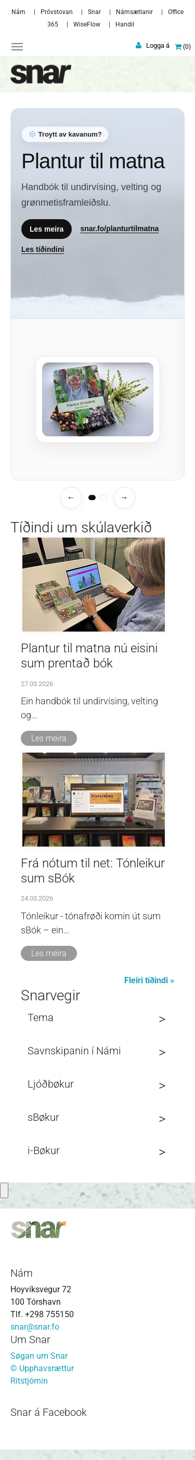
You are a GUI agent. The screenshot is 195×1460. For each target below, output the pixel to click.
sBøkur (43, 1117)
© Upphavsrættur (42, 1368)
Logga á (158, 45)
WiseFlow (86, 24)
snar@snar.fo (34, 1327)
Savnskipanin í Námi (74, 1050)
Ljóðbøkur (51, 1084)
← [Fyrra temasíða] (71, 497)
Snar (94, 12)
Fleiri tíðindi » (149, 980)
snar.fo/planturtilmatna (119, 228)
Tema (41, 1017)
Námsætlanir (134, 12)
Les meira (46, 228)
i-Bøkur (44, 1150)
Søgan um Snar (39, 1356)
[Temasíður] (97, 294)
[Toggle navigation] (17, 47)
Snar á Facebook (48, 1412)
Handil (124, 24)
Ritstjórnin (29, 1381)
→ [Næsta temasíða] (124, 497)
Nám (18, 12)
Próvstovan (57, 12)
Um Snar (30, 1339)
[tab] (92, 497)
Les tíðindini (42, 249)
